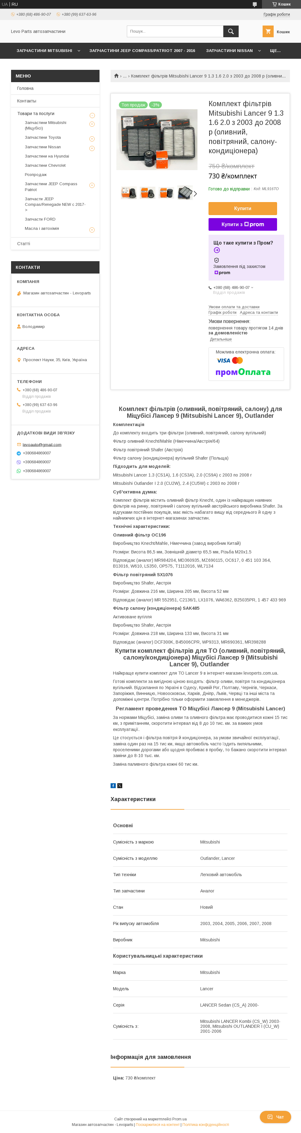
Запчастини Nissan (229, 50)
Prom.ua (179, 1119)
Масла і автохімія (42, 228)
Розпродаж (36, 174)
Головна (25, 88)
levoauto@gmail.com (42, 444)
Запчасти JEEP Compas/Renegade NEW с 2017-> (55, 204)
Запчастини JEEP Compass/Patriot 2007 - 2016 (142, 50)
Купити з (242, 224)
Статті (23, 243)
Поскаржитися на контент (158, 1125)
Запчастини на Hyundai (47, 156)
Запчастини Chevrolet (45, 165)
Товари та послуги (35, 113)
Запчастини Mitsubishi (44, 50)
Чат (275, 1117)
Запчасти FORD (40, 219)
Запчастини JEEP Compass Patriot (51, 187)
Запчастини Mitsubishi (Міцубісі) (45, 125)
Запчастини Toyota (43, 137)
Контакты (26, 100)
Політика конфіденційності (205, 1125)
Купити (243, 208)
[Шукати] (231, 31)
